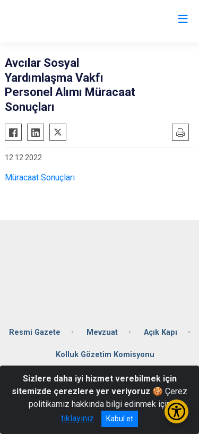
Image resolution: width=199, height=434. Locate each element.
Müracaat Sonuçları (41, 177)
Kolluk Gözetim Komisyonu (105, 354)
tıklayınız (77, 418)
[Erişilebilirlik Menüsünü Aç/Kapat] (176, 411)
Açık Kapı (160, 332)
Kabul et (119, 418)
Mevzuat (102, 332)
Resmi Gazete (34, 332)
